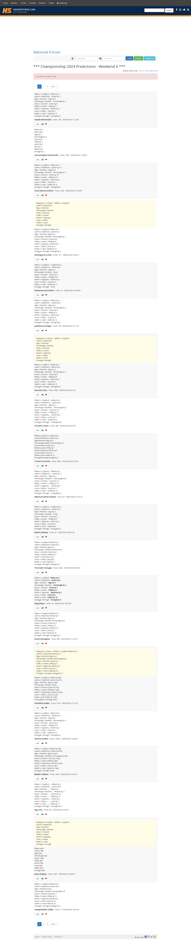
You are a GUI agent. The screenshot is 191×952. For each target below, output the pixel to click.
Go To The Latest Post (148, 71)
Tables (51, 3)
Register (138, 58)
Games (14, 3)
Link (37, 124)
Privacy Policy (46, 937)
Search (169, 10)
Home (5, 3)
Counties (32, 3)
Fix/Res (42, 3)
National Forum (46, 52)
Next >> (54, 86)
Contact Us (58, 937)
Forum (23, 3)
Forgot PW (149, 58)
